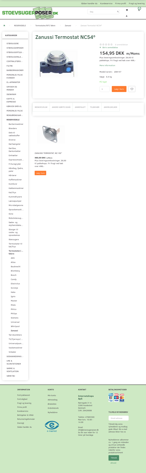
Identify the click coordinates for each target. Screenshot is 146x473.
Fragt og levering (137, 3)
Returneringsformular (26, 419)
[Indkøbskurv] (140, 10)
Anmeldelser (110, 107)
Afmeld (113, 463)
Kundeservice (106, 3)
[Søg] (118, 11)
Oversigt (20, 423)
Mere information (107, 65)
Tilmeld (114, 457)
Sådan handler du (89, 3)
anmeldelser (121, 44)
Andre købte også (61, 107)
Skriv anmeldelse (110, 47)
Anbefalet (80, 107)
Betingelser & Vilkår (25, 415)
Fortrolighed (22, 399)
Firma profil (120, 3)
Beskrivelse (41, 107)
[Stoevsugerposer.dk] (30, 12)
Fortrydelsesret (23, 395)
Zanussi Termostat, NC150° (48, 153)
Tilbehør (94, 107)
